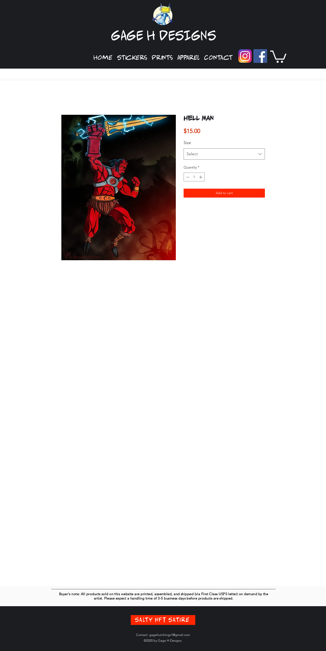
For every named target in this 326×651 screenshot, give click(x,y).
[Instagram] (245, 56)
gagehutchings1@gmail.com (169, 635)
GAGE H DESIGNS (163, 36)
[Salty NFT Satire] (163, 620)
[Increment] (201, 177)
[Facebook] (260, 56)
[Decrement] (187, 177)
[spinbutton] (194, 177)
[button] (132, 58)
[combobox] (224, 154)
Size (187, 142)
